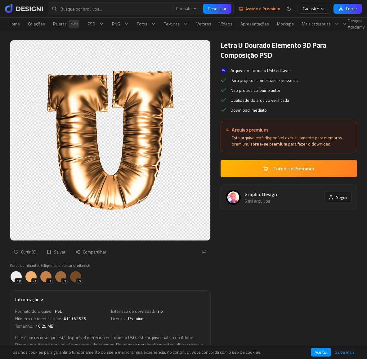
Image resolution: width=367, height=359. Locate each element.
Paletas (66, 24)
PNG (120, 23)
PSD (95, 23)
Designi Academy (354, 24)
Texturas (176, 23)
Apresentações (254, 23)
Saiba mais (345, 352)
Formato (186, 9)
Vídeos (225, 23)
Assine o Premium (259, 9)
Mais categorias (320, 23)
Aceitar (321, 352)
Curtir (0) (25, 252)
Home (14, 23)
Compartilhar (90, 252)
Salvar (56, 252)
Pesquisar (217, 8)
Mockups (285, 23)
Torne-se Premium (288, 168)
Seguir (338, 197)
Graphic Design (260, 194)
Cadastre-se (314, 8)
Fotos (146, 23)
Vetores (203, 23)
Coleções (36, 23)
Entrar (347, 8)
